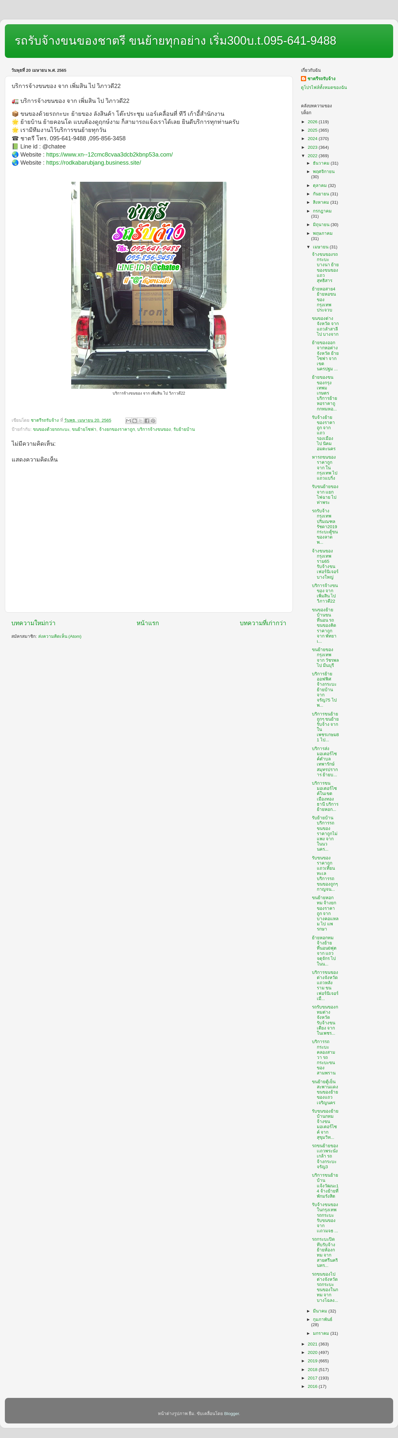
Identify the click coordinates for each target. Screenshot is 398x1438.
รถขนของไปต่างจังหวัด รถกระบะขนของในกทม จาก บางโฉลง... (325, 1287)
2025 (313, 130)
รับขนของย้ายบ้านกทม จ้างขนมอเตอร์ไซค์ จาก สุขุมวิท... (325, 1124)
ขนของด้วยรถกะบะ (51, 429)
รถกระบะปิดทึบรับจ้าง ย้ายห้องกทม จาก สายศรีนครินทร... (325, 1252)
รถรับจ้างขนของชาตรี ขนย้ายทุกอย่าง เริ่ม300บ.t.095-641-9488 (175, 40)
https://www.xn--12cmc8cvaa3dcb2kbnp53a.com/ (109, 154)
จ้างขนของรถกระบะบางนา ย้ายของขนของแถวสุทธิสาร (325, 267)
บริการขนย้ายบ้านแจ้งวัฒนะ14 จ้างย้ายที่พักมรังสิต (325, 1186)
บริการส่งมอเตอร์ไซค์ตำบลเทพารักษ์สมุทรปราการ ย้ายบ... (325, 761)
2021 (313, 1344)
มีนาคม (320, 1311)
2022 (313, 155)
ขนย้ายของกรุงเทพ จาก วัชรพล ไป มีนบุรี (325, 657)
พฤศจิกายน (324, 171)
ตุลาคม (320, 185)
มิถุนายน (322, 224)
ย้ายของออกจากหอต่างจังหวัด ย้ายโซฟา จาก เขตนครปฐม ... (325, 355)
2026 (313, 121)
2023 (313, 147)
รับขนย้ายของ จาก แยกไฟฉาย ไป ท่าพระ (325, 494)
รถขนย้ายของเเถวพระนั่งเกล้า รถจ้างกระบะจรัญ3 (325, 1156)
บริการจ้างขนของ (154, 429)
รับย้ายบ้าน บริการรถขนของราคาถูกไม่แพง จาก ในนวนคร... (324, 833)
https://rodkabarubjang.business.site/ (93, 162)
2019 (313, 1360)
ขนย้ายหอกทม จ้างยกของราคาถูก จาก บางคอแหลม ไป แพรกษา (325, 913)
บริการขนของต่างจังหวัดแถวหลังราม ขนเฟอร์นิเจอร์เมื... (325, 985)
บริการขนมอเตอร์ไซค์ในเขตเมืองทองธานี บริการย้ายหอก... (325, 796)
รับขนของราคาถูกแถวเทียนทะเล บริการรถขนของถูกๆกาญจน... (325, 873)
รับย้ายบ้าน (184, 429)
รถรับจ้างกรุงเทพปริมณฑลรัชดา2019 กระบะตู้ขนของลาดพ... (325, 526)
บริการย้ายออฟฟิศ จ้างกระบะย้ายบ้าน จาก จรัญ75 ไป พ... (324, 689)
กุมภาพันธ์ (322, 1319)
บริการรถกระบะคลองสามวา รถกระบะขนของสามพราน (324, 1057)
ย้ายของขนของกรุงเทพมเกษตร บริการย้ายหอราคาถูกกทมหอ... (324, 393)
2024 (313, 138)
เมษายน (321, 247)
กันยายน (321, 193)
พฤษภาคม (323, 233)
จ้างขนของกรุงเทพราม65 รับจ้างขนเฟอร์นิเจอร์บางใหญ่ (325, 564)
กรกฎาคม (322, 211)
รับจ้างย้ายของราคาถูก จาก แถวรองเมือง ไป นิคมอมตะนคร (324, 433)
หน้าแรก (148, 623)
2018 (313, 1369)
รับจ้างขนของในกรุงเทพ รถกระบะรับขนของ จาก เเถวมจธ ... (325, 1217)
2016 (313, 1386)
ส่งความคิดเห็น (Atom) (60, 636)
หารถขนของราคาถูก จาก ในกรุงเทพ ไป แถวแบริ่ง (325, 468)
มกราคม (321, 1333)
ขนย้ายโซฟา (84, 429)
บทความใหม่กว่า (33, 623)
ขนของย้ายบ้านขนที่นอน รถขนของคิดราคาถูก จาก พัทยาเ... (324, 625)
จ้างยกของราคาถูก (117, 429)
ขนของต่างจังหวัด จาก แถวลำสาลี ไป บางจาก (325, 326)
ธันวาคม (322, 163)
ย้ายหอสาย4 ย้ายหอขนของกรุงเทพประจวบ (324, 299)
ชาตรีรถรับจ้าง (321, 78)
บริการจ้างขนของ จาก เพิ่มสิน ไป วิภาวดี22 (325, 593)
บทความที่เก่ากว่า (263, 623)
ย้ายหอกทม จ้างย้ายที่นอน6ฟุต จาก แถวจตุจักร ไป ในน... (324, 950)
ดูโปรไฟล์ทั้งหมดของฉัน (324, 87)
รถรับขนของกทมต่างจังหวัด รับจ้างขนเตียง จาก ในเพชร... (325, 1020)
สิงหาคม (321, 202)
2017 (313, 1378)
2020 (313, 1352)
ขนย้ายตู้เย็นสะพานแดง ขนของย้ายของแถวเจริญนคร (325, 1092)
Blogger (231, 1413)
